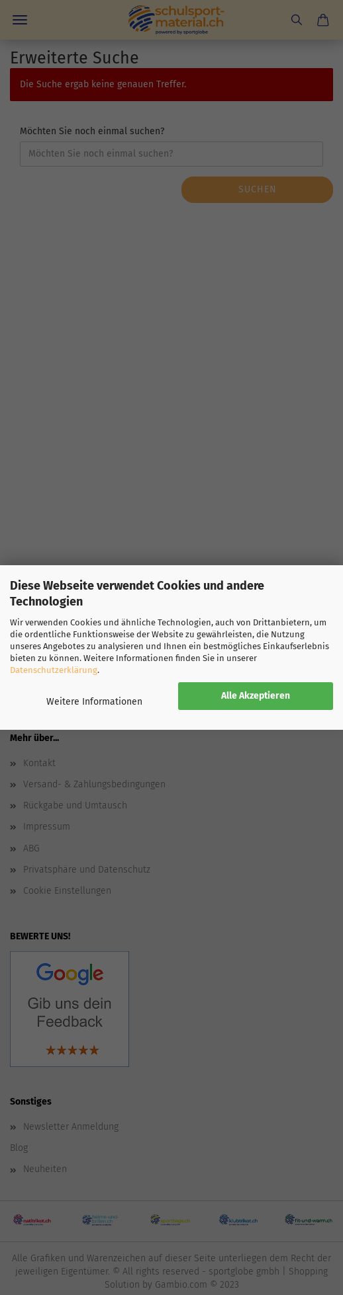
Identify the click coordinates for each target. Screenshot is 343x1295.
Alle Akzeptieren (255, 695)
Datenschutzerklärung (53, 670)
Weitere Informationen (94, 701)
